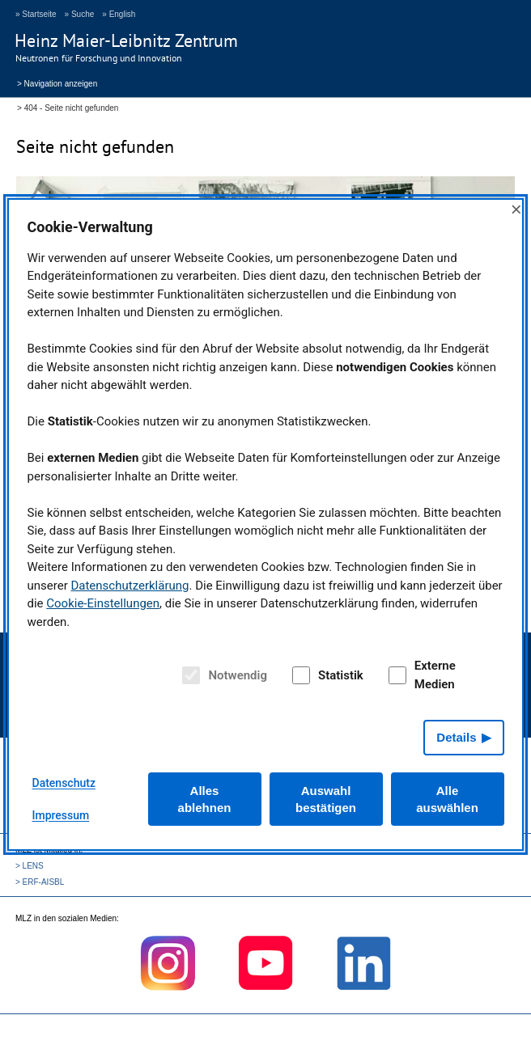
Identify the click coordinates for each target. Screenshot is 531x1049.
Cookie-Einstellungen (102, 603)
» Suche (80, 14)
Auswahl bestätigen (325, 799)
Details (456, 737)
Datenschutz (64, 782)
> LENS (29, 865)
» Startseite (36, 14)
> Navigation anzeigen (57, 82)
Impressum (61, 815)
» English (118, 14)
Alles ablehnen (205, 799)
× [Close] (516, 209)
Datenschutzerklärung (129, 585)
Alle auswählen (447, 799)
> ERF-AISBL (39, 882)
